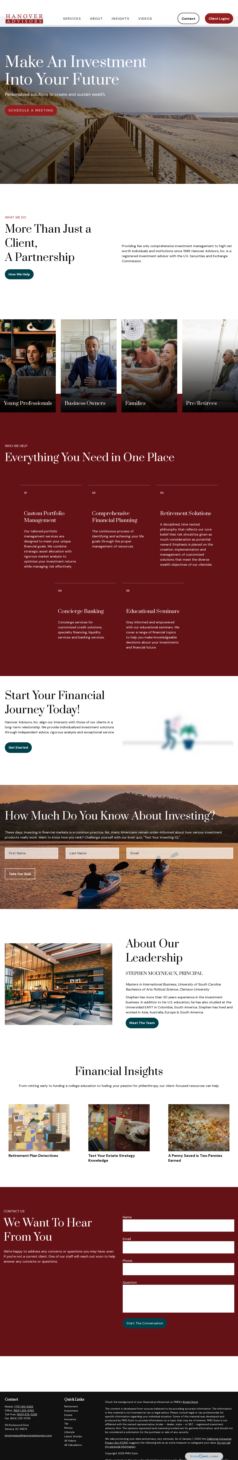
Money (68, 1427)
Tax (66, 1423)
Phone (127, 1260)
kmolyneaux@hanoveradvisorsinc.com (28, 1435)
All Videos (70, 1440)
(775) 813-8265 (23, 1406)
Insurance (70, 1419)
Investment (71, 1410)
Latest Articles (73, 1436)
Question (130, 1282)
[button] (72, 8)
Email (127, 1239)
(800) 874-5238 (27, 1414)
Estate (68, 1415)
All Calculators (73, 1445)
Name (127, 1217)
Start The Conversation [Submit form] (144, 1323)
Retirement (71, 1406)
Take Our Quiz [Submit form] (20, 874)
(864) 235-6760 (24, 1410)
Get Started (18, 747)
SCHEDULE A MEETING (31, 110)
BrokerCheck (190, 1402)
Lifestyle (69, 1432)
